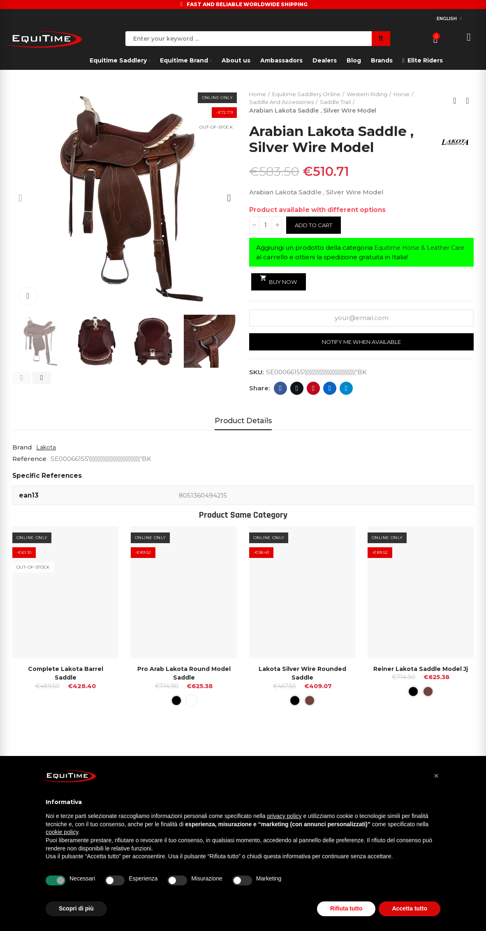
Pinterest (313, 390)
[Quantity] (265, 226)
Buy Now (280, 281)
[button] (21, 378)
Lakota (47, 449)
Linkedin (330, 390)
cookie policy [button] (62, 832)
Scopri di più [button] (76, 908)
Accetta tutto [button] (409, 908)
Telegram (346, 390)
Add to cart (315, 226)
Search (381, 38)
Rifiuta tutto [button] (346, 908)
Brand (22, 449)
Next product (467, 101)
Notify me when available (361, 344)
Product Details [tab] (243, 422)
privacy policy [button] (284, 816)
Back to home (457, 101)
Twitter (297, 390)
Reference (29, 461)
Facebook (280, 390)
